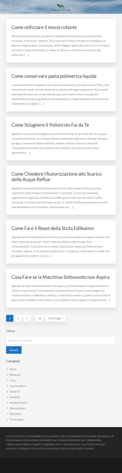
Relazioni (15, 414)
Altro (13, 369)
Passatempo (17, 408)
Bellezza (15, 374)
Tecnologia (17, 419)
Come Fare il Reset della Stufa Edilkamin (53, 228)
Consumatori (18, 386)
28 (41, 318)
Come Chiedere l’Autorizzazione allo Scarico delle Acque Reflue (57, 176)
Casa (12, 380)
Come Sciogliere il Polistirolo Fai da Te (50, 125)
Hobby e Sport (18, 402)
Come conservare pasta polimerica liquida (54, 76)
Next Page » (55, 319)
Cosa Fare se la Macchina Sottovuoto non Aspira (60, 277)
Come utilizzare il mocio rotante (44, 27)
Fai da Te (15, 391)
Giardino (15, 397)
